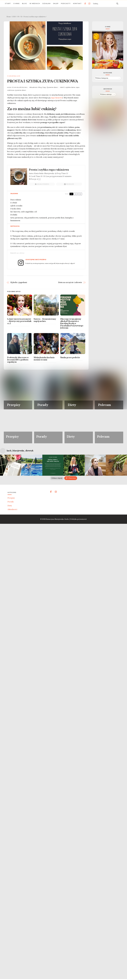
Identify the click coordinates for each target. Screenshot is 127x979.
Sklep (55, 3)
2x (76, 194)
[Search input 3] (104, 3)
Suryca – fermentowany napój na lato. (45, 320)
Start (8, 3)
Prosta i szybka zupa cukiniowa (42, 81)
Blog (24, 3)
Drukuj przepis (42, 184)
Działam (46, 3)
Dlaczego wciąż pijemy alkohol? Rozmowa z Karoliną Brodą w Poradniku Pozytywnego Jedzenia (71, 323)
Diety (10, 551)
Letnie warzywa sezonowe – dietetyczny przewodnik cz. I (19, 321)
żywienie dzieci (20, 90)
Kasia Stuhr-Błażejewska (17, 87)
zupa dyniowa (56, 98)
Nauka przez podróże (70, 357)
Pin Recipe (69, 184)
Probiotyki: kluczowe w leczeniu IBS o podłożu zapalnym (18, 359)
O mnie (16, 3)
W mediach (35, 3)
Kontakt (77, 3)
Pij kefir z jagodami (18, 282)
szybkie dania (70, 87)
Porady (11, 547)
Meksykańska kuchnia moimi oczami (44, 358)
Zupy (44, 87)
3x (80, 194)
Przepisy (11, 543)
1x (71, 194)
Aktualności (33, 87)
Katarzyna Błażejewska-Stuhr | (58, 565)
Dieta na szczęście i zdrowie (70, 282)
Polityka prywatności (78, 565)
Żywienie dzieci (52, 87)
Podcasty (66, 3)
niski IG (62, 87)
